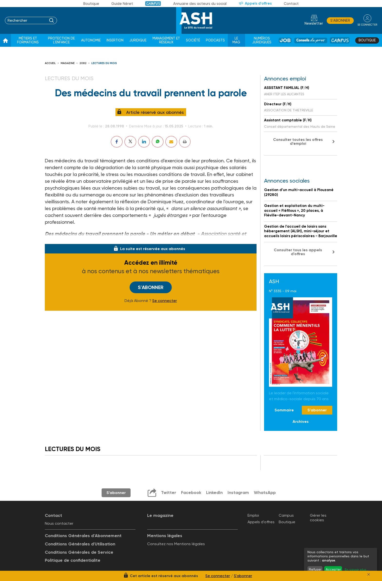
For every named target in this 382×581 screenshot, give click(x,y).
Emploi (253, 515)
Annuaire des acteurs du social (200, 3)
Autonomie (91, 40)
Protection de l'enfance (61, 40)
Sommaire (284, 410)
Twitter (168, 492)
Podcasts (215, 40)
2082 (82, 63)
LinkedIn (214, 492)
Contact (291, 3)
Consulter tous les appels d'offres (298, 252)
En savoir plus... (357, 569)
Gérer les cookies (318, 517)
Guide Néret (122, 3)
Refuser (315, 569)
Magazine (68, 63)
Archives (301, 421)
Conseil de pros (310, 40)
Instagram (238, 492)
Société (193, 40)
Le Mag (236, 40)
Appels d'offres (258, 3)
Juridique (137, 40)
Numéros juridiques (261, 40)
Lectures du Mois (104, 63)
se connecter (367, 24)
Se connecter (164, 301)
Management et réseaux (166, 40)
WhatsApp (265, 492)
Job (285, 40)
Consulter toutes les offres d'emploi (298, 141)
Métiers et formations (28, 40)
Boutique (91, 3)
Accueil (50, 63)
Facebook (191, 492)
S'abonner (340, 20)
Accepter (333, 569)
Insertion (115, 40)
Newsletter (314, 23)
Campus (153, 3)
